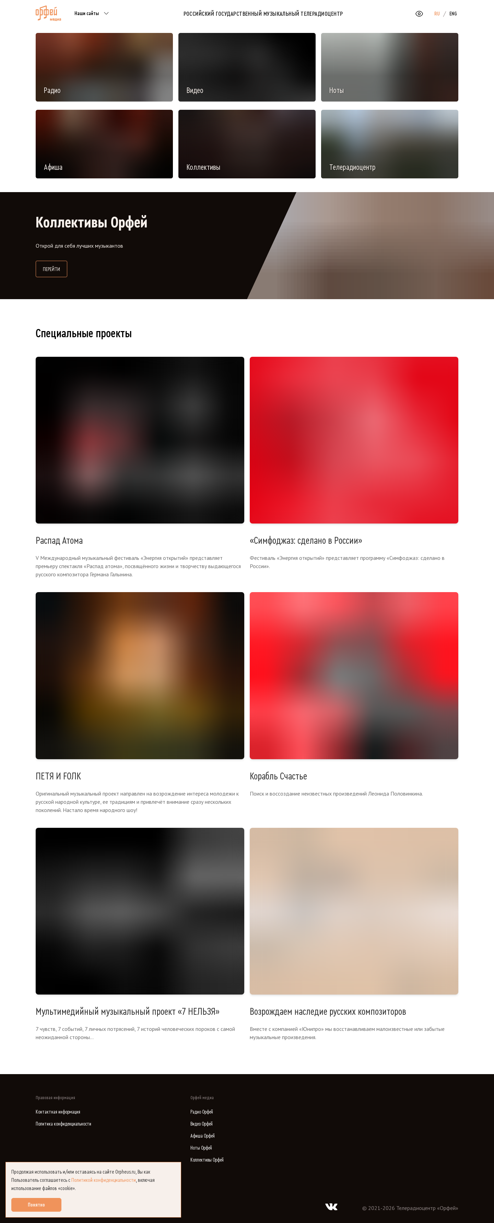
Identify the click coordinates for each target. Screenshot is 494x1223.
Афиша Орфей (202, 1136)
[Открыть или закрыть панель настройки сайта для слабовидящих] (419, 14)
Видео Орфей (201, 1124)
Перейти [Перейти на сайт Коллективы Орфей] (55, 268)
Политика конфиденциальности (63, 1124)
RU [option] (437, 13)
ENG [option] (453, 13)
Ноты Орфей (201, 1148)
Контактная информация (58, 1112)
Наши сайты (92, 14)
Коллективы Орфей (207, 1160)
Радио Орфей (201, 1112)
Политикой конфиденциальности (103, 1180)
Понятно (36, 1205)
